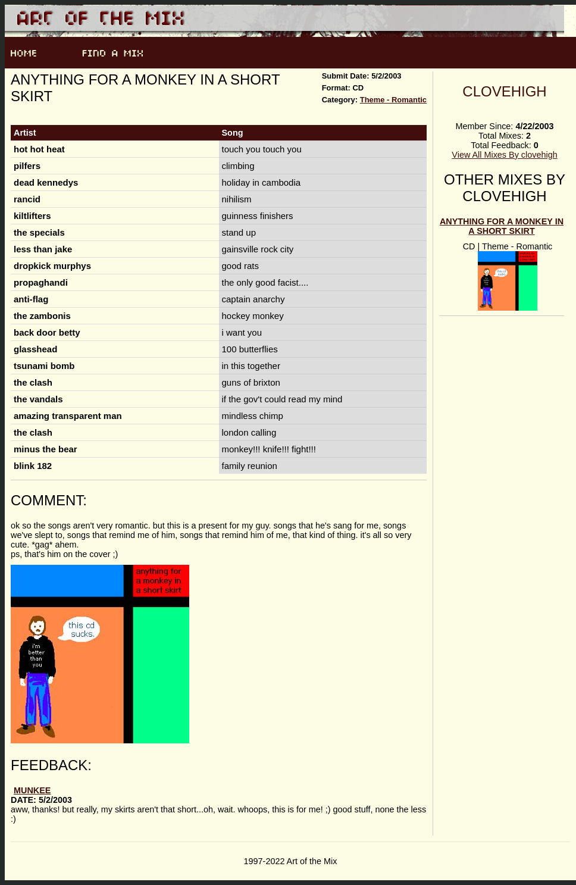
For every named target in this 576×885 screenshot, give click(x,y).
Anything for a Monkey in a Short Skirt (502, 226)
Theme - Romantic (393, 99)
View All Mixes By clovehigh (504, 155)
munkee (32, 790)
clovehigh (504, 91)
